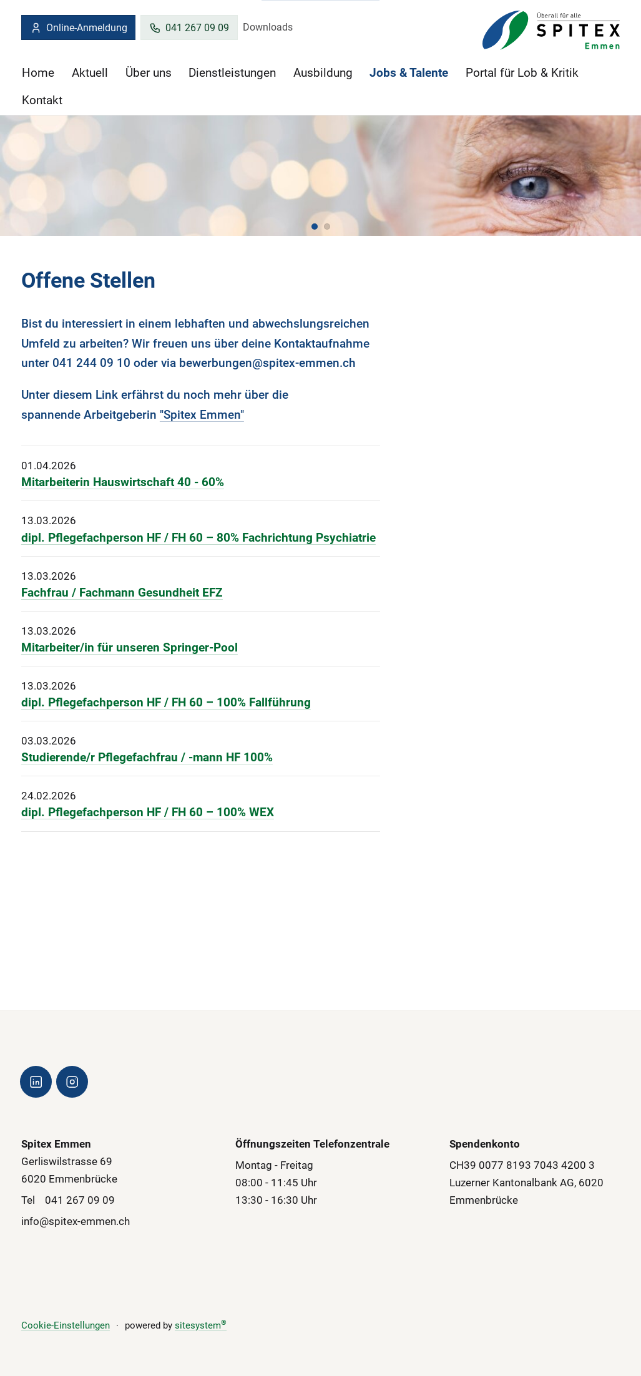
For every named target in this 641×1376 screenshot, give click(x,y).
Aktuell (90, 73)
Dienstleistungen (232, 73)
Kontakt (42, 100)
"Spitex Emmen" (202, 414)
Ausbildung (323, 73)
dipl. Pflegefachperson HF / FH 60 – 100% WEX (147, 812)
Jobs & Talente (408, 73)
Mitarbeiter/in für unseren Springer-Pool (129, 647)
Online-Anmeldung (78, 28)
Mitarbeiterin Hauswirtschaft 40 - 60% (122, 482)
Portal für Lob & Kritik (522, 73)
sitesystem (201, 1325)
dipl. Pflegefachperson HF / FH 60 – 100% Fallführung (166, 703)
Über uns (148, 73)
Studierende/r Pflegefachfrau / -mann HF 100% (147, 757)
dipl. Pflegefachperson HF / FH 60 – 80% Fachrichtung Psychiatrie (198, 537)
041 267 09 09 (189, 28)
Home (38, 73)
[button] (314, 226)
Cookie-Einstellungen (65, 1325)
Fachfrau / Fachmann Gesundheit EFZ (122, 592)
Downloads (268, 27)
